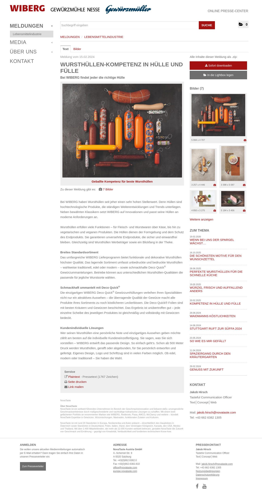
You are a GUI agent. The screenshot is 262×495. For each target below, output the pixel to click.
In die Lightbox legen (218, 75)
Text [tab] (66, 49)
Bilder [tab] (77, 49)
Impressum (202, 478)
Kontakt (22, 61)
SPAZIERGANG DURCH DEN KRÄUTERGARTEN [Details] (210, 355)
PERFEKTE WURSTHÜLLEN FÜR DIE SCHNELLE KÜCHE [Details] (216, 273)
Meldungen (31, 26)
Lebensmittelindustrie (27, 34)
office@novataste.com (125, 467)
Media (31, 42)
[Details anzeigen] (245, 140)
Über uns (31, 51)
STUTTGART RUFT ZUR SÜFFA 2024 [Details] (216, 328)
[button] (243, 24)
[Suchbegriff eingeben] (137, 25)
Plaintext (74, 376)
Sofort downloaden (218, 65)
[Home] (80, 9)
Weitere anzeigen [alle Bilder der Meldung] (201, 219)
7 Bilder (108, 189)
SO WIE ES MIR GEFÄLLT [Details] (208, 341)
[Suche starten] (211, 24)
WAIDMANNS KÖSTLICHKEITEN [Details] (212, 316)
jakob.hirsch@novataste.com (216, 412)
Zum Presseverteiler (33, 466)
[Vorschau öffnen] (122, 131)
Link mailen (76, 386)
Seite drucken (77, 381)
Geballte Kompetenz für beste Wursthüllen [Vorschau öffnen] (122, 181)
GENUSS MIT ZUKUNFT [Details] (206, 369)
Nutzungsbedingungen (208, 471)
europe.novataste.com (125, 471)
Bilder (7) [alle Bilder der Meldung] (197, 88)
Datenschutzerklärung (207, 474)
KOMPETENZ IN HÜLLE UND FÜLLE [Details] (215, 303)
